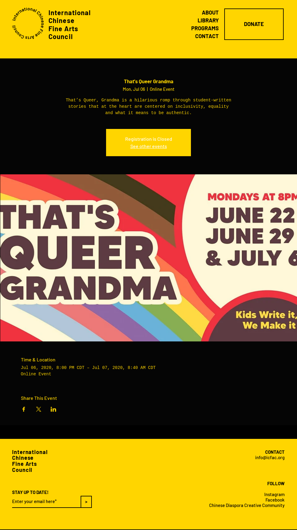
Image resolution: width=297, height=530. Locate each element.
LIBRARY (208, 20)
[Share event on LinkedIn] (53, 409)
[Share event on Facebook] (24, 409)
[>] (86, 502)
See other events (148, 146)
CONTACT (207, 36)
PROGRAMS (205, 28)
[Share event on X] (39, 409)
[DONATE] (254, 24)
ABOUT (210, 12)
